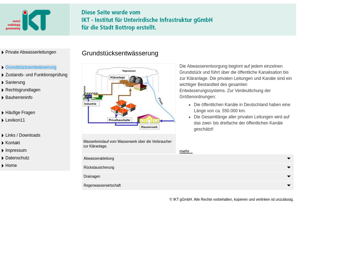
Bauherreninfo (18, 97)
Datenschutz (17, 157)
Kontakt (12, 142)
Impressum (16, 150)
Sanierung (15, 82)
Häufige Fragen (20, 112)
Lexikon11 (15, 120)
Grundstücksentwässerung (30, 67)
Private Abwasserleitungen (30, 52)
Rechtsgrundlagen (22, 89)
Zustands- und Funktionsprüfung (36, 74)
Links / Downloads (22, 135)
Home (11, 165)
